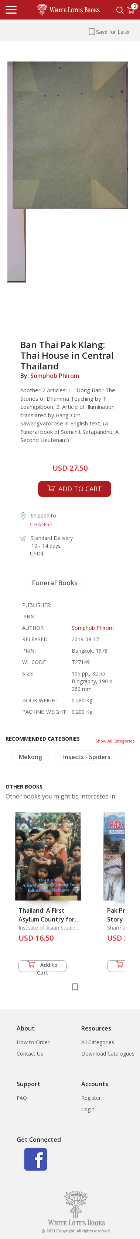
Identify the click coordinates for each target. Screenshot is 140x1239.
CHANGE (41, 524)
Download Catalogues (107, 1053)
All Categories (97, 1042)
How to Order (33, 1042)
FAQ (22, 1097)
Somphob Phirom (54, 376)
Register (91, 1097)
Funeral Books (55, 582)
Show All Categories (115, 741)
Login (88, 1109)
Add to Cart (42, 966)
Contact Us (30, 1053)
